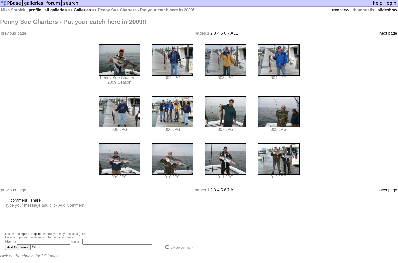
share (35, 200)
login (24, 238)
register (36, 238)
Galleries (82, 10)
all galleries (56, 10)
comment (18, 200)
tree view (340, 10)
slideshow (387, 10)
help (36, 251)
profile (35, 10)
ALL (234, 33)
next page (388, 33)
